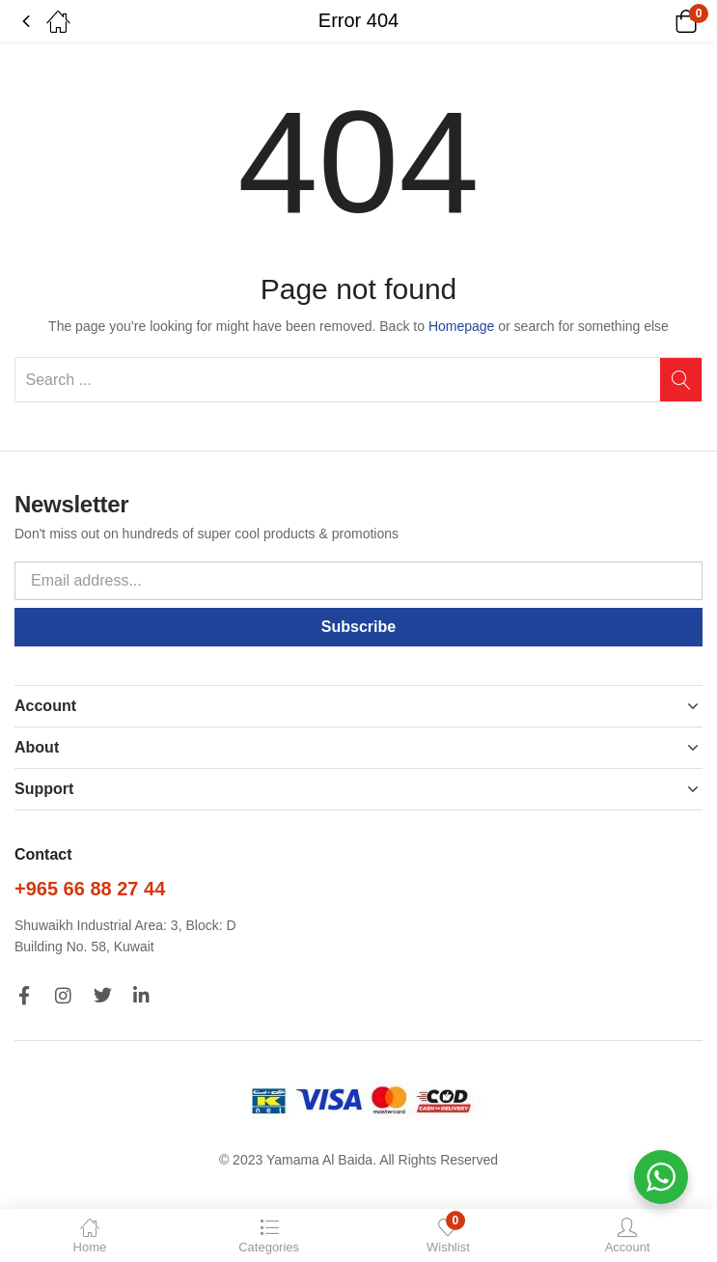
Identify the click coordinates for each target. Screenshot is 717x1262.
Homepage (461, 326)
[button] (661, 21)
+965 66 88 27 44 (89, 888)
